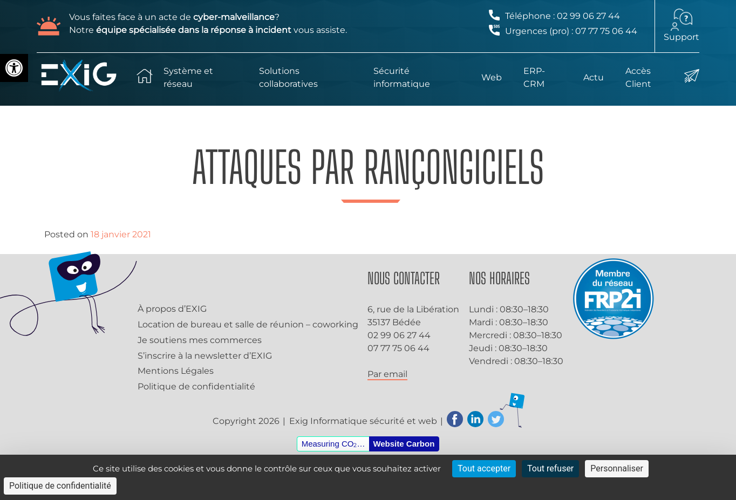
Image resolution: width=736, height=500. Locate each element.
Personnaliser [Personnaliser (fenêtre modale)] (616, 468)
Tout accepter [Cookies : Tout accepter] (484, 468)
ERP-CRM (534, 77)
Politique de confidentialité (196, 386)
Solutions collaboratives (288, 77)
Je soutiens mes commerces (200, 340)
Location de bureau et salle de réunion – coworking (248, 324)
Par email (387, 374)
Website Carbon (403, 443)
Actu (593, 77)
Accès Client (638, 77)
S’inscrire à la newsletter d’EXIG (205, 356)
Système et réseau (188, 77)
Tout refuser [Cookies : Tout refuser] (550, 468)
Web (491, 77)
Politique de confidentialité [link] (60, 486)
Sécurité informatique (401, 77)
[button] (14, 68)
